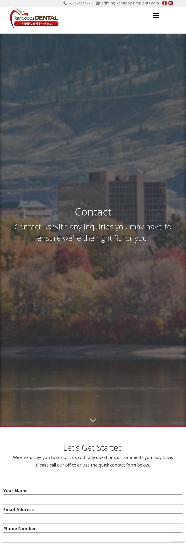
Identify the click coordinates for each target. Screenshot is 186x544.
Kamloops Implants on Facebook (164, 3)
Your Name (16, 468)
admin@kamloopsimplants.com (130, 2)
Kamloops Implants (34, 18)
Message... (14, 525)
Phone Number (19, 506)
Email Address (19, 487)
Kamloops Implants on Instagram (170, 3)
